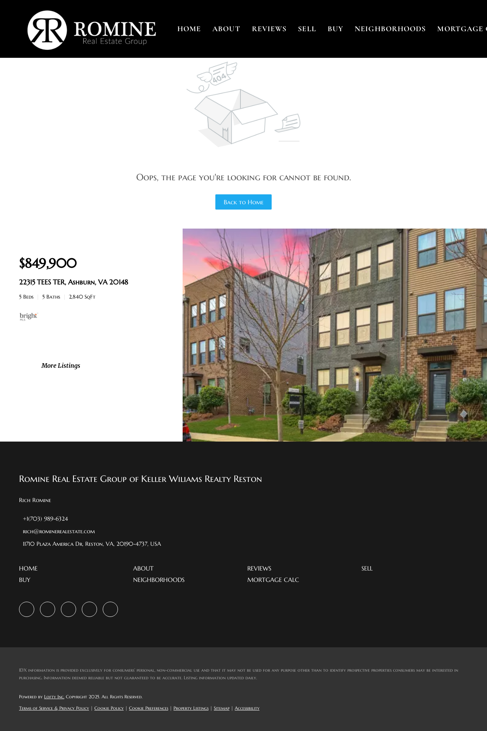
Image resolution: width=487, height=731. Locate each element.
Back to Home (244, 202)
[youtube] (89, 609)
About (226, 28)
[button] (91, 29)
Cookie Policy (109, 708)
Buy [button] (335, 28)
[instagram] (68, 609)
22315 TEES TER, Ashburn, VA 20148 (73, 282)
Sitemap (221, 708)
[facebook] (26, 609)
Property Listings (190, 708)
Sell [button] (307, 28)
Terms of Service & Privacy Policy (54, 708)
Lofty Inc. (54, 696)
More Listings (60, 365)
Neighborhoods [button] (390, 28)
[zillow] (47, 609)
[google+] (110, 609)
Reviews (269, 28)
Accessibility (247, 708)
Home (189, 28)
